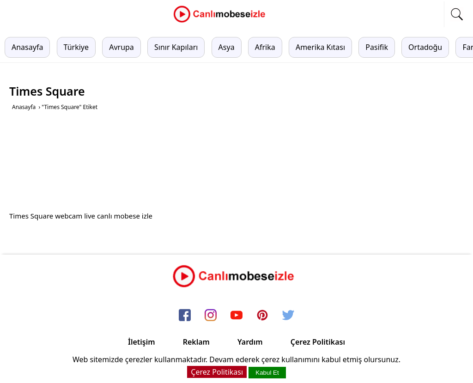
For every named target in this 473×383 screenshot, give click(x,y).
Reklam (196, 342)
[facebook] (185, 315)
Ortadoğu (425, 47)
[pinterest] (262, 315)
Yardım (250, 342)
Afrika (265, 47)
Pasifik (376, 47)
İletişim (141, 342)
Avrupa (121, 47)
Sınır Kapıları (176, 47)
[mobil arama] (457, 14)
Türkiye (76, 47)
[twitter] (288, 315)
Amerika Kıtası (320, 47)
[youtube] (236, 315)
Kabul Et (267, 372)
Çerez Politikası (318, 342)
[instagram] (211, 315)
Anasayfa (27, 47)
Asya (226, 47)
